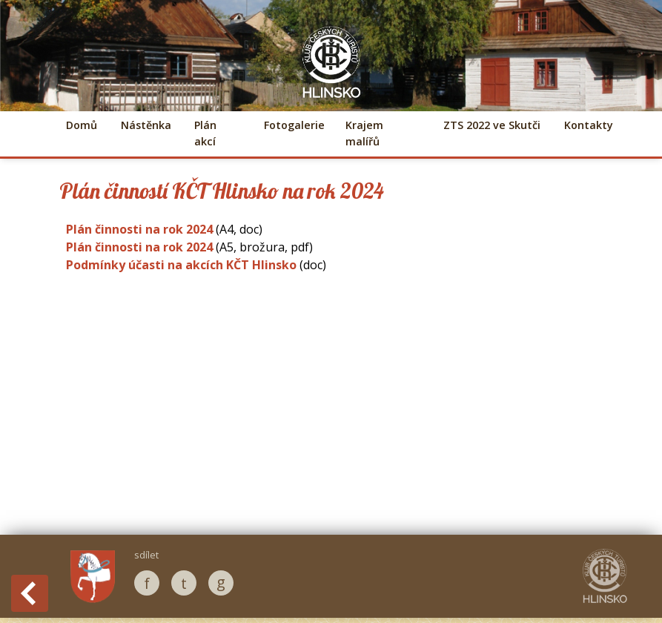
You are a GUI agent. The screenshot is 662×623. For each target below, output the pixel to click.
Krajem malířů (364, 133)
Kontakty (588, 125)
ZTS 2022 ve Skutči (491, 125)
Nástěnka (145, 125)
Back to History (29, 593)
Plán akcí (205, 133)
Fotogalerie (293, 125)
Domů (81, 125)
